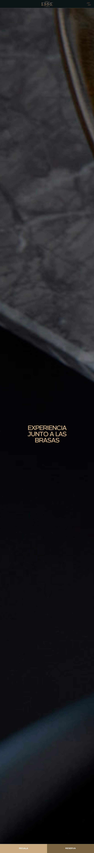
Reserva (70, 848)
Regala (23, 848)
